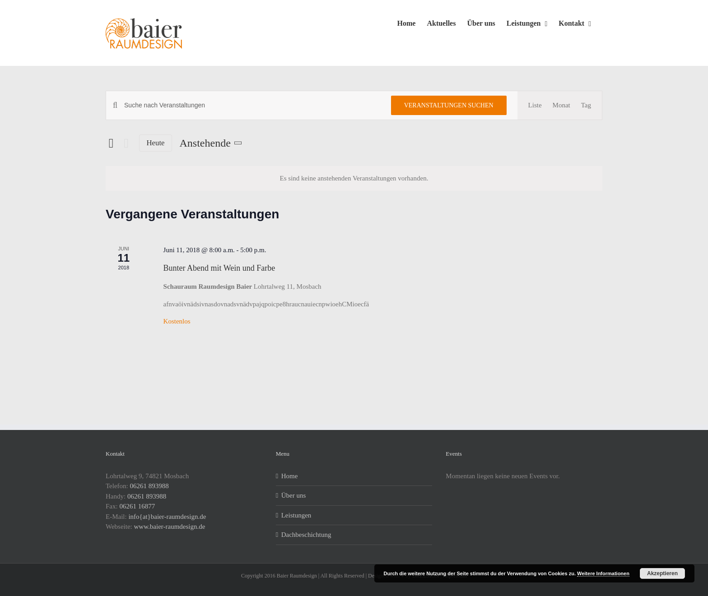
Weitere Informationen (603, 573)
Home (289, 476)
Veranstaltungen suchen (449, 105)
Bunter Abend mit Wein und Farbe (219, 268)
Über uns (293, 495)
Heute (156, 143)
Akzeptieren (662, 573)
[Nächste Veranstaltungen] (126, 143)
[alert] (354, 178)
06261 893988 (149, 486)
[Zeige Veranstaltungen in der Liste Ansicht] (535, 105)
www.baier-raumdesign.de (169, 526)
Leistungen (296, 515)
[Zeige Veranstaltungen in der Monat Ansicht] (561, 105)
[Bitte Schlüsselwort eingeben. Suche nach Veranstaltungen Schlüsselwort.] (252, 105)
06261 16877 (137, 506)
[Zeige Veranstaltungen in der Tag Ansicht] (586, 105)
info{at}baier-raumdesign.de (167, 516)
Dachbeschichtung (306, 534)
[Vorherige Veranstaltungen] (111, 143)
